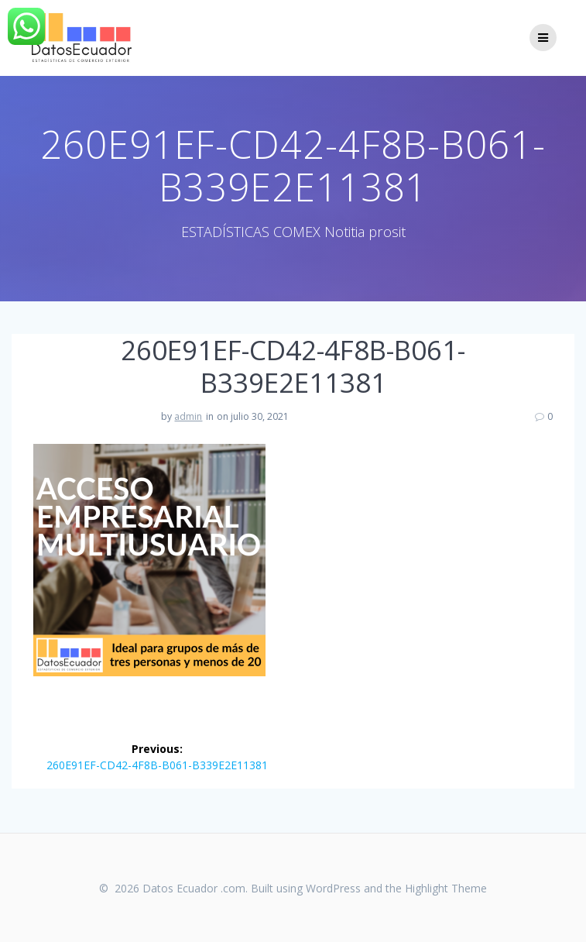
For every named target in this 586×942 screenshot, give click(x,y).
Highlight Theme (446, 888)
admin (188, 416)
